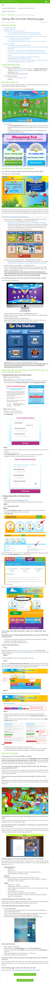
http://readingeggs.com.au (20, 70)
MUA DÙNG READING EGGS (25, 980)
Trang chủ (3, 15)
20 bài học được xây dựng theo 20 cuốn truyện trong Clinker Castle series (27, 263)
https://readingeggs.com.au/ (20, 500)
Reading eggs (11, 15)
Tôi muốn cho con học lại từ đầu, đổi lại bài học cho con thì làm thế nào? (26, 52)
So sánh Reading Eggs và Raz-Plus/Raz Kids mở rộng (25, 970)
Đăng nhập (4, 1)
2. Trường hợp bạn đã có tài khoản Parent (19, 39)
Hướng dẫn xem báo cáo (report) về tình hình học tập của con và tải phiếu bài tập (25, 36)
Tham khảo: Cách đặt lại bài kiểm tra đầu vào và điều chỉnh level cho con (27, 41)
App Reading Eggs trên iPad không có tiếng (19, 58)
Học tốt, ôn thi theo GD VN (27, 8)
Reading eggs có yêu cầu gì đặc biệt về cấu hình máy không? (24, 57)
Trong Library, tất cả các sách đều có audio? (19, 45)
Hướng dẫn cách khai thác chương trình (14, 31)
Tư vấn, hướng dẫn (9, 11)
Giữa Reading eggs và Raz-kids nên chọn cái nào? (21, 61)
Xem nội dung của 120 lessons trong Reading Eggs (16, 217)
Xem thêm (10, 864)
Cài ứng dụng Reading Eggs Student (17, 77)
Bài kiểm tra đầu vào (9, 29)
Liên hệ (13, 1)
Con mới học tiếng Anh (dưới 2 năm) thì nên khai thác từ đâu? (24, 32)
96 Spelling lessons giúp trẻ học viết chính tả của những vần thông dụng (27, 222)
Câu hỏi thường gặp (9, 43)
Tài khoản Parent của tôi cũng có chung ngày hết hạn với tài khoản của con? (28, 60)
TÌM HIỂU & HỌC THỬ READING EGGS (25, 974)
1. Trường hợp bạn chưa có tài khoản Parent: (19, 38)
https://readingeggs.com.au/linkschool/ (23, 379)
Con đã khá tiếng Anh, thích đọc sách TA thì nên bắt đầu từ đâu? (25, 34)
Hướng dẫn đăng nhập (10, 27)
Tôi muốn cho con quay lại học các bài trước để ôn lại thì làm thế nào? (26, 50)
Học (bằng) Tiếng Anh (10, 8)
